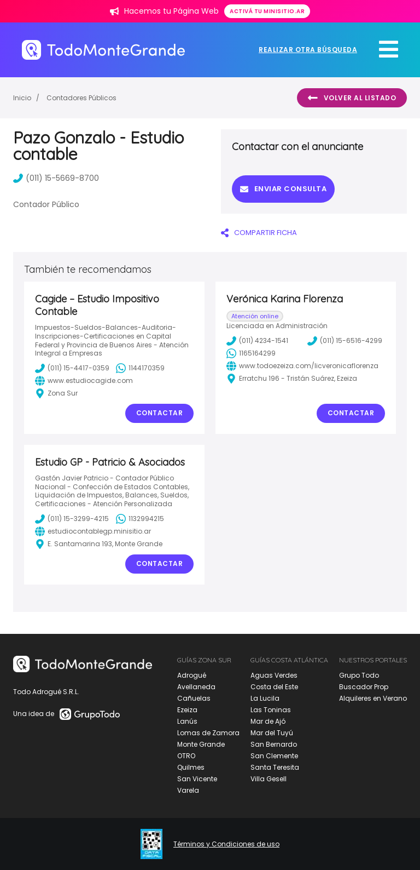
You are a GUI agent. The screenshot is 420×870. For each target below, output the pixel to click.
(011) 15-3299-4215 (72, 519)
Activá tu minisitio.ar (267, 11)
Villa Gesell (268, 778)
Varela (188, 790)
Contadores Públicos (81, 97)
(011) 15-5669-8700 (56, 178)
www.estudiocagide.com (84, 381)
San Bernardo (273, 744)
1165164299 (251, 353)
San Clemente (274, 755)
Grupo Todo (359, 675)
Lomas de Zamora (208, 732)
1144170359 (140, 368)
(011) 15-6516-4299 (344, 341)
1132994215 (140, 519)
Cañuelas (194, 698)
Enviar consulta (283, 189)
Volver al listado (352, 98)
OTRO (186, 755)
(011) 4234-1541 (257, 341)
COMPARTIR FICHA (259, 232)
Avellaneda (196, 686)
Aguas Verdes (274, 675)
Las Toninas (270, 709)
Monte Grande (201, 744)
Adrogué (191, 675)
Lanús (187, 721)
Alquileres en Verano (373, 698)
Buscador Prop (363, 686)
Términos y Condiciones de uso (226, 844)
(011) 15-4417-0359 (72, 368)
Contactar (159, 412)
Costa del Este (274, 686)
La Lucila (264, 698)
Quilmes (191, 767)
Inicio (22, 97)
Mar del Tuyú (271, 732)
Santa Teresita (274, 767)
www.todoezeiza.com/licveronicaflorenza (302, 366)
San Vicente (197, 778)
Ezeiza (187, 709)
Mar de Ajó (267, 721)
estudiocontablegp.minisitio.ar (93, 531)
